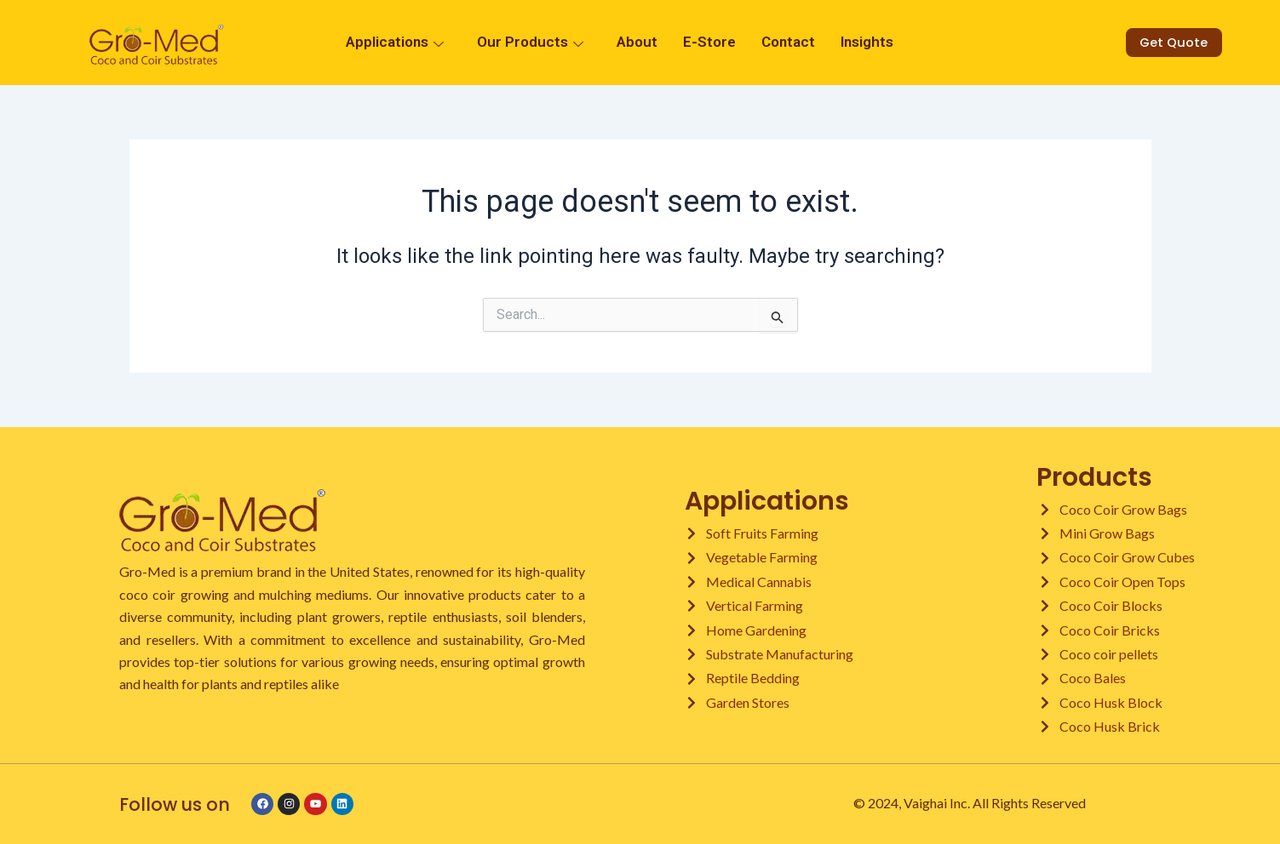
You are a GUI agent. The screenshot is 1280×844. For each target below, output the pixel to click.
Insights (867, 42)
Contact (788, 42)
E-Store (709, 42)
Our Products (532, 42)
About (637, 42)
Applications (397, 42)
